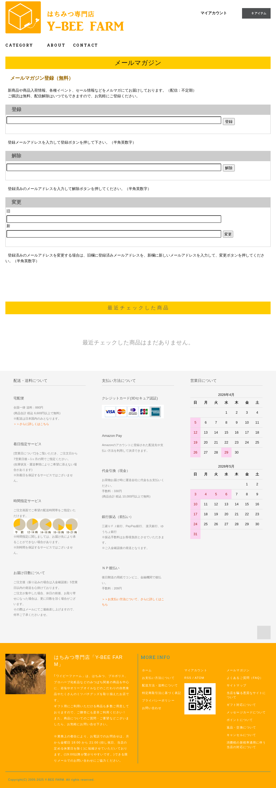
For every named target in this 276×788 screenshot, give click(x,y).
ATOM (199, 677)
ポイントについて (240, 719)
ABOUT (56, 45)
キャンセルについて (241, 735)
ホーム (147, 670)
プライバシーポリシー (158, 700)
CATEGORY (22, 45)
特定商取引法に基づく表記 (161, 692)
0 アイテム (255, 13)
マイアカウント (214, 13)
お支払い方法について (158, 677)
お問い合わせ (152, 708)
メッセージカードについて (246, 712)
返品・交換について (241, 727)
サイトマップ (236, 685)
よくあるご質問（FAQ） (245, 677)
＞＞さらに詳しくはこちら (31, 424)
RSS (187, 677)
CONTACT (85, 45)
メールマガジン (238, 670)
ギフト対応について (241, 704)
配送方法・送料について (160, 685)
